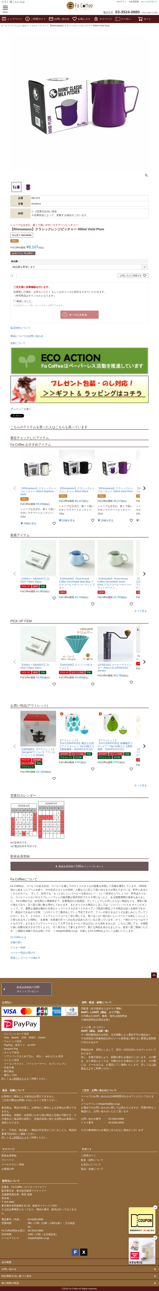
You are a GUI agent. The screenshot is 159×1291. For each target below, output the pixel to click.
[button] (14, 488)
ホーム (4, 25)
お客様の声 (7, 1168)
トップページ (11, 18)
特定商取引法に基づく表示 (16, 1276)
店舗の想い (16, 942)
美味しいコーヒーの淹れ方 (25, 957)
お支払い (7, 1002)
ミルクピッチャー (37, 25)
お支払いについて (91, 1164)
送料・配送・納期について (97, 1002)
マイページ (103, 18)
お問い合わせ (59, 18)
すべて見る (140, 610)
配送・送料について (92, 1160)
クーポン (123, 18)
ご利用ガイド (35, 18)
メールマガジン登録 (12, 1164)
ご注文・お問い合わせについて (99, 1090)
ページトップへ (154, 975)
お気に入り (81, 18)
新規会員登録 (8, 1155)
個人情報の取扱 (10, 1283)
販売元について (11, 1180)
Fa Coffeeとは (18, 937)
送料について (17, 343)
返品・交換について (13, 1090)
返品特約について (20, 327)
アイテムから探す (18, 25)
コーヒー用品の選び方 (22, 952)
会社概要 (6, 1262)
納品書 (15, 261)
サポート (87, 1149)
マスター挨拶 (17, 947)
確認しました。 (23, 301)
